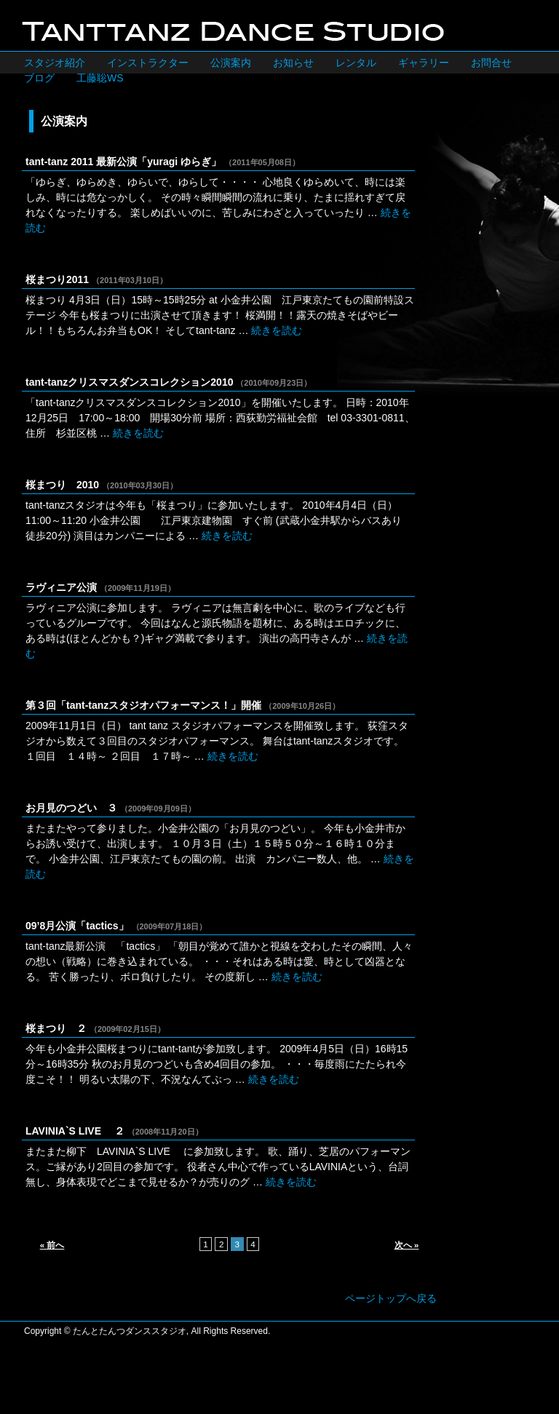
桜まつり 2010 (62, 484)
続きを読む (276, 330)
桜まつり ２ (56, 1028)
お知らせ (293, 62)
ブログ (39, 78)
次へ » (407, 1245)
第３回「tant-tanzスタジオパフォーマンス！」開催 (143, 705)
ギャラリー (423, 62)
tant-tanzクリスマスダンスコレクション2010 (129, 382)
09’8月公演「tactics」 (77, 926)
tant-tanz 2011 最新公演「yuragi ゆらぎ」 (123, 161)
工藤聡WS (100, 78)
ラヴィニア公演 (61, 587)
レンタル (356, 62)
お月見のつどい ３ (71, 808)
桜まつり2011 (57, 279)
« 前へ (52, 1245)
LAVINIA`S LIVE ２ (74, 1131)
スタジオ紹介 (54, 62)
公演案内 (230, 62)
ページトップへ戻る (391, 1298)
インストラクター (148, 62)
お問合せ (491, 62)
